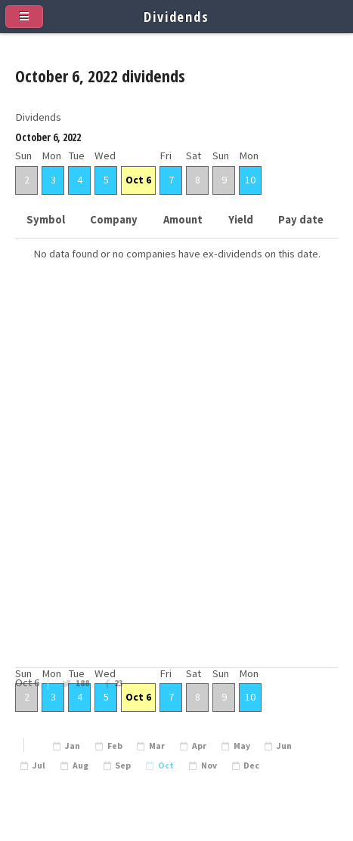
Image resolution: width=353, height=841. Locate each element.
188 (82, 683)
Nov (209, 765)
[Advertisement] (176, 488)
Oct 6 (138, 179)
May (242, 745)
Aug (80, 765)
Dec (251, 765)
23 (118, 683)
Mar (157, 745)
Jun (284, 745)
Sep (123, 765)
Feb (114, 745)
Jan (72, 745)
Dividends (176, 16)
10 (250, 179)
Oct (166, 765)
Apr (199, 745)
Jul (39, 765)
